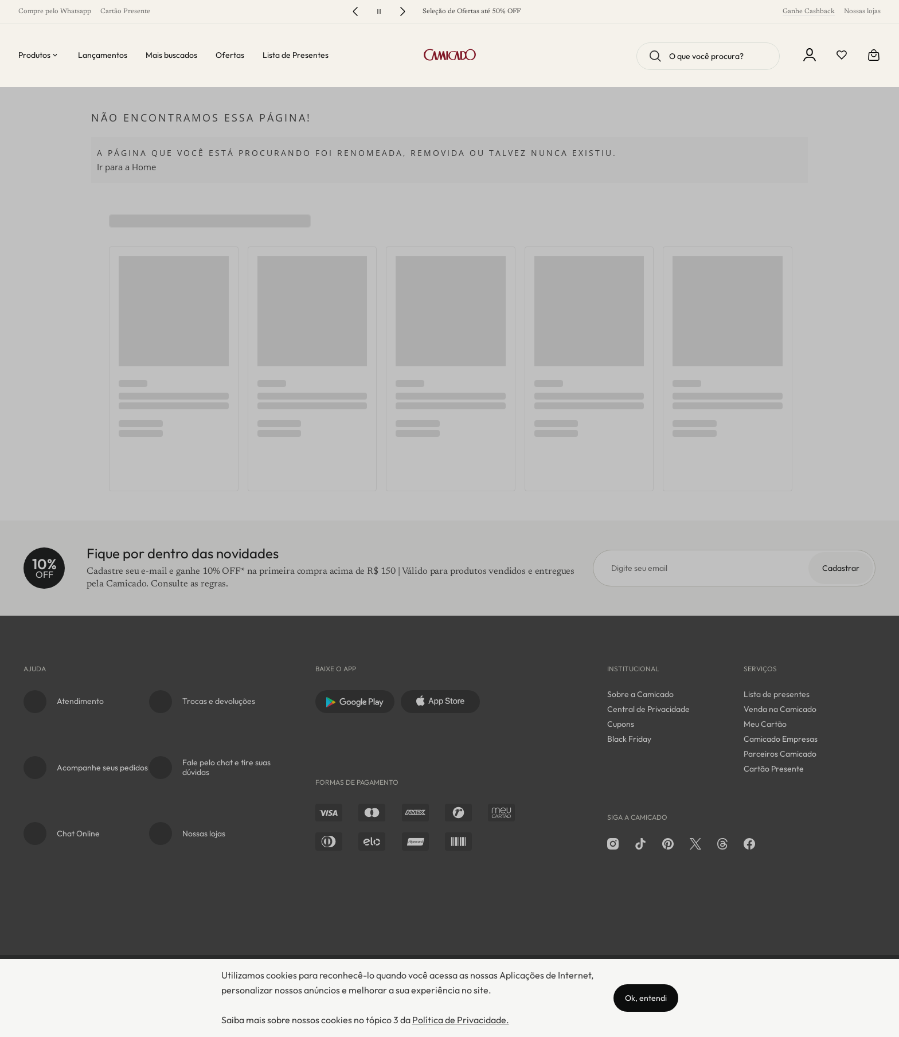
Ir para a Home (126, 167)
